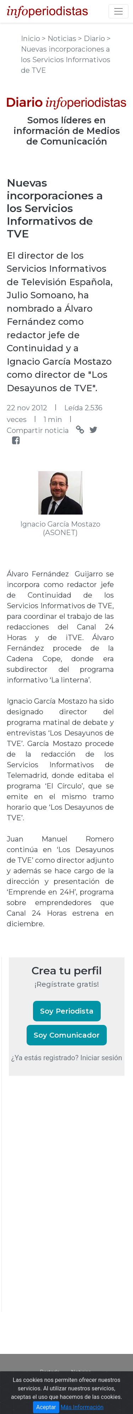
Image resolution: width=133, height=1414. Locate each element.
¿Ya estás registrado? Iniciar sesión (66, 1058)
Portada (50, 1372)
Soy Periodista (67, 1011)
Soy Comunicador (67, 1035)
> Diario (92, 38)
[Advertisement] (62, 1203)
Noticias (81, 1372)
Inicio (31, 38)
